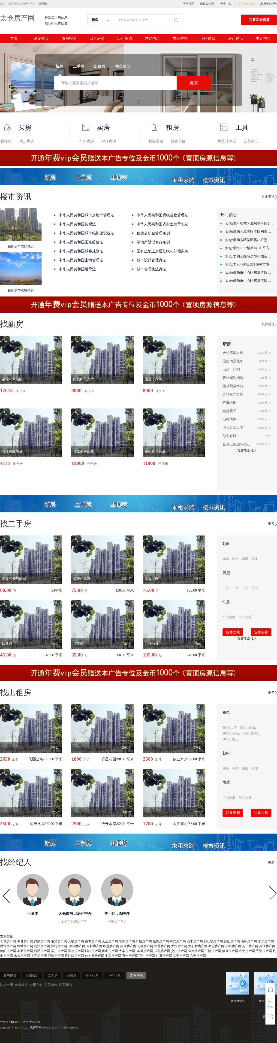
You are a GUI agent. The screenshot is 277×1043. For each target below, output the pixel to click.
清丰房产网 (195, 941)
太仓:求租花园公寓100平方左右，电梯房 (249, 264)
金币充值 (36, 985)
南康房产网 (128, 946)
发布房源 (136, 975)
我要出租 (155, 141)
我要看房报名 (247, 451)
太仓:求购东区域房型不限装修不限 (249, 256)
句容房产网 (145, 946)
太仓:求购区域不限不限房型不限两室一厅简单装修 (249, 231)
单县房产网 (25, 941)
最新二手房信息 (56, 17)
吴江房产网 (267, 946)
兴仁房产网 (147, 956)
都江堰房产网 (213, 941)
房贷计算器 (227, 141)
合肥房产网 (42, 951)
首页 (14, 38)
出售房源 (97, 38)
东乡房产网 (22, 956)
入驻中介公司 (246, 3)
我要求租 (178, 141)
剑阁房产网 (8, 951)
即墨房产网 (111, 946)
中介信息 (263, 38)
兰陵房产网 (213, 951)
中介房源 (108, 141)
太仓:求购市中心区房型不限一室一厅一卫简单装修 (249, 281)
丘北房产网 (247, 951)
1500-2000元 (251, 733)
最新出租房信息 (56, 23)
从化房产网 (162, 951)
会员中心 (225, 3)
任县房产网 (164, 956)
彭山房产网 (232, 941)
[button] (7, 78)
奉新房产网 (25, 951)
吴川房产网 (59, 951)
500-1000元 (248, 727)
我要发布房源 (259, 20)
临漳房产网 (59, 941)
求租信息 (180, 38)
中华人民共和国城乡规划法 (81, 251)
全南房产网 (196, 951)
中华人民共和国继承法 (77, 269)
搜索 (194, 83)
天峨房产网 (233, 946)
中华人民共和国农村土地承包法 (162, 224)
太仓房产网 (17, 18)
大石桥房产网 (198, 946)
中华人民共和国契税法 (77, 224)
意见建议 (50, 985)
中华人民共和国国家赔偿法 (81, 242)
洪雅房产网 (8, 946)
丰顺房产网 (145, 951)
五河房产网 (264, 951)
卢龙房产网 (178, 941)
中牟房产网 (113, 956)
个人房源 (86, 141)
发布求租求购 (268, 3)
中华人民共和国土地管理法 (81, 260)
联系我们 (65, 985)
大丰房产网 (127, 951)
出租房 (71, 975)
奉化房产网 (216, 946)
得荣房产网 (42, 941)
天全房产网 (110, 941)
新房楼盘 (41, 38)
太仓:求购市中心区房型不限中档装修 (249, 273)
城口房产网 (93, 951)
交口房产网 (179, 951)
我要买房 (261, 632)
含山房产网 (110, 951)
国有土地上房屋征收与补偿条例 (162, 251)
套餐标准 (21, 985)
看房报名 (69, 38)
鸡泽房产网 (42, 946)
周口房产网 (250, 946)
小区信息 (208, 38)
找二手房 (26, 141)
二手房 (52, 975)
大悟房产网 (179, 946)
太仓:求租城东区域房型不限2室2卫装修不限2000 (249, 223)
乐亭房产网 (266, 941)
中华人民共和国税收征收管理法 (162, 215)
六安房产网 (198, 956)
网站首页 (188, 3)
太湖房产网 (77, 946)
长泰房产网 (8, 941)
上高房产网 (39, 956)
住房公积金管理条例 (153, 233)
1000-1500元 (231, 733)
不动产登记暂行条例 (153, 242)
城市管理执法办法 (151, 269)
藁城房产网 (93, 941)
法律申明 (6, 985)
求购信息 (152, 38)
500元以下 (230, 727)
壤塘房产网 (25, 946)
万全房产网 (130, 956)
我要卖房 (233, 632)
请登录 (43, 3)
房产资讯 (235, 38)
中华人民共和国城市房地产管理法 (86, 215)
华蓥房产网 (162, 946)
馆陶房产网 (161, 941)
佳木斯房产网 (94, 956)
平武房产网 (127, 941)
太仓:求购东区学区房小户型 (246, 240)
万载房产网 (56, 956)
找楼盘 (6, 141)
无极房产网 (76, 941)
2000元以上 (231, 739)
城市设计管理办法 (151, 260)
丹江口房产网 (74, 956)
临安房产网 (181, 956)
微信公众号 (207, 3)
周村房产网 (94, 946)
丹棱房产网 (144, 941)
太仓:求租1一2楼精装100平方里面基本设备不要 (249, 248)
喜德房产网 (76, 951)
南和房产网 (249, 941)
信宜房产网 (230, 951)
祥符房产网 (59, 946)
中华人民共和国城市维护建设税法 (86, 233)
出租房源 (124, 38)
